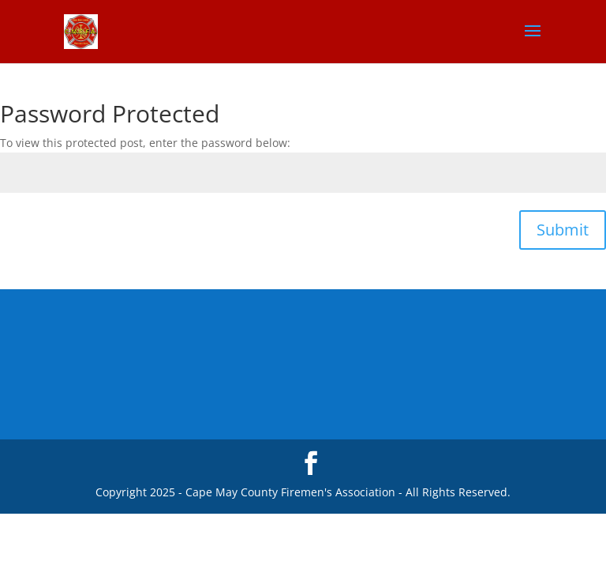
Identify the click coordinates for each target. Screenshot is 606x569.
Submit (563, 229)
